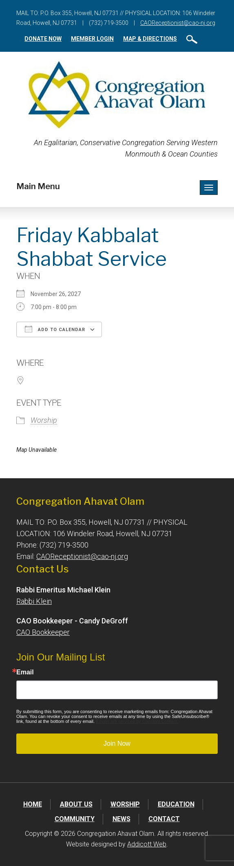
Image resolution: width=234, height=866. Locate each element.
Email (25, 672)
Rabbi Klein (34, 601)
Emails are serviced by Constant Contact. (137, 721)
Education (176, 804)
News (121, 819)
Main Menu (38, 186)
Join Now (117, 743)
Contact (164, 819)
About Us (76, 804)
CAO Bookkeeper (43, 632)
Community (75, 819)
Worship (44, 420)
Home (32, 804)
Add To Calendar (55, 329)
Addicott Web (146, 844)
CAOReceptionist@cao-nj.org (177, 23)
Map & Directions (150, 38)
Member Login (92, 38)
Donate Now (43, 38)
